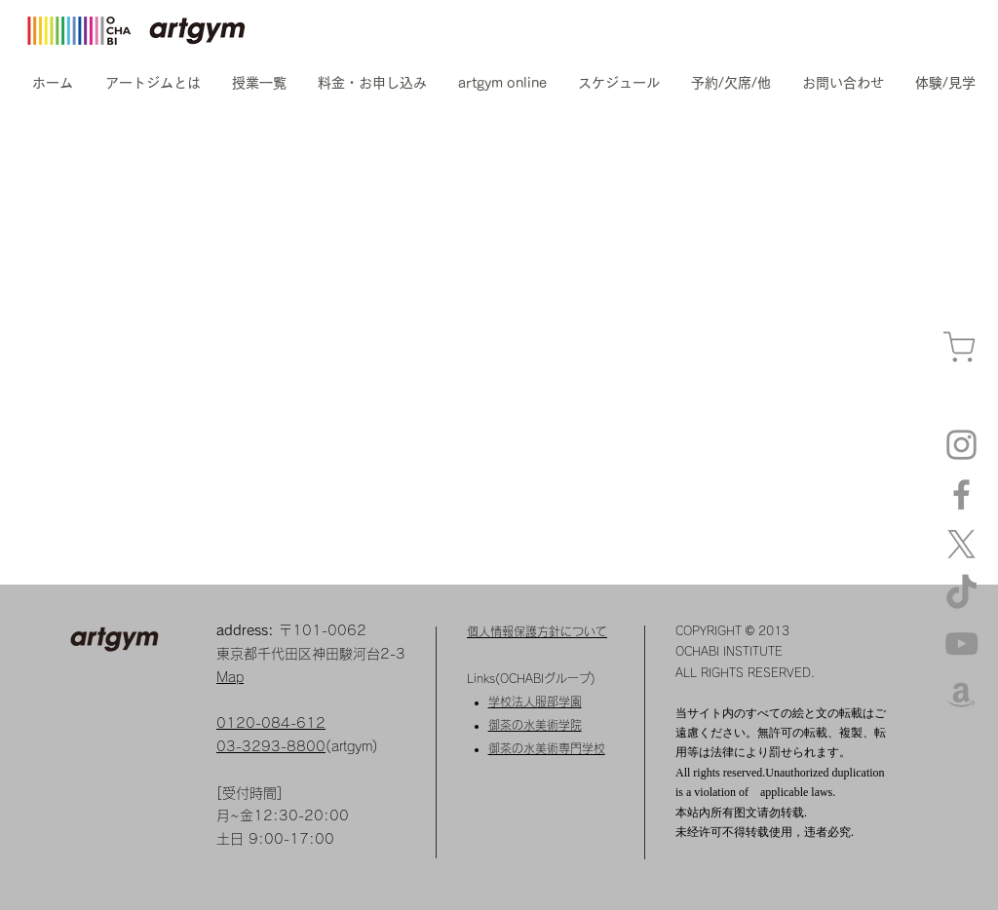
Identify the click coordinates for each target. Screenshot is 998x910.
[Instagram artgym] (961, 445)
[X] (961, 544)
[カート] (959, 347)
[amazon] (961, 693)
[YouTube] (961, 644)
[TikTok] (961, 594)
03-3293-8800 (271, 746)
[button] (152, 82)
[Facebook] (961, 494)
